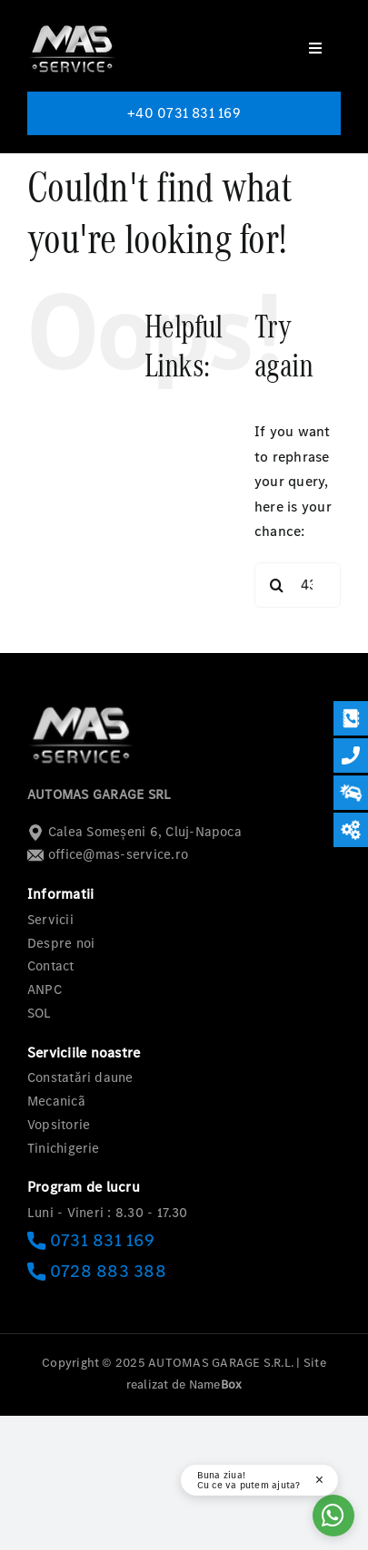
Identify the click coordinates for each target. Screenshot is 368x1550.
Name (216, 1384)
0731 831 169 (90, 1240)
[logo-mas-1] (72, 24)
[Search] (277, 585)
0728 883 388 (96, 1271)
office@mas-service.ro (107, 854)
